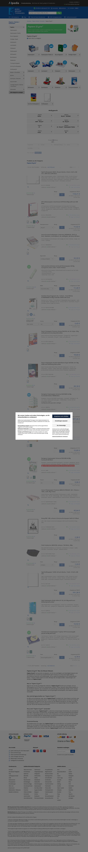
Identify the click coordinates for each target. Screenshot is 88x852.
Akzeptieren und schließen (61, 416)
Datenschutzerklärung (57, 436)
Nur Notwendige (61, 425)
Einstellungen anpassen (61, 421)
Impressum (65, 436)
